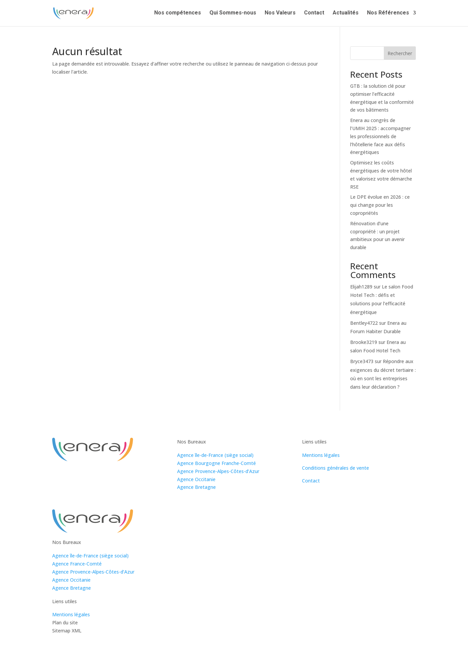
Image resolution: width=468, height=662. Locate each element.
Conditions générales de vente (335, 468)
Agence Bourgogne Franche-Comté (216, 463)
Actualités (346, 13)
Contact (314, 13)
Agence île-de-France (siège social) (215, 455)
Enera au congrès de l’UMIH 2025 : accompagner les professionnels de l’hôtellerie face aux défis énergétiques (380, 136)
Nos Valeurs (280, 13)
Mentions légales (321, 455)
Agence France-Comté (77, 563)
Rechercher (400, 53)
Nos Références (388, 13)
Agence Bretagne (196, 487)
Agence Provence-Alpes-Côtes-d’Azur (218, 471)
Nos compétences (177, 13)
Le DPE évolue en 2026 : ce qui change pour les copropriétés (380, 205)
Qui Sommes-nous (232, 13)
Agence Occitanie (196, 479)
